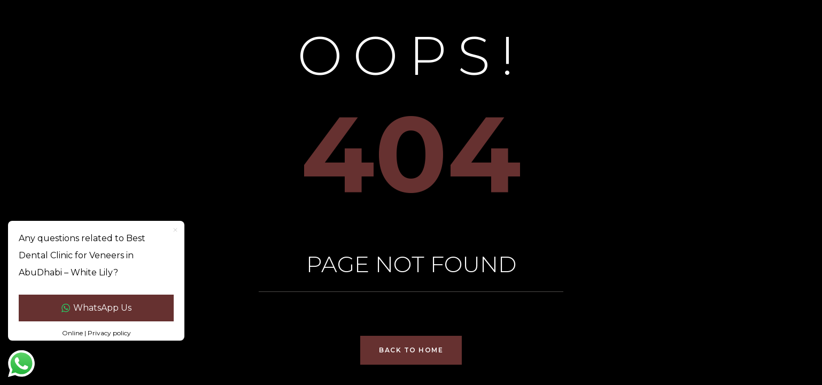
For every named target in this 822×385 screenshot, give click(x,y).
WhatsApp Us (96, 308)
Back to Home (411, 350)
